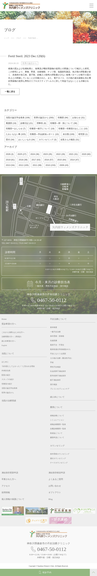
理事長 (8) (41, 123)
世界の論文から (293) (44, 117)
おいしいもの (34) (26, 139)
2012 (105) (24, 165)
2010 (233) (50, 165)
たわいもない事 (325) (16, 134)
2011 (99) (37, 165)
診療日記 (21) (26, 123)
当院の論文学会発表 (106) (18, 117)
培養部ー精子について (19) (41, 128)
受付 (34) (10, 139)
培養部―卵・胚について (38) (63, 123)
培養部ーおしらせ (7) (16, 128)
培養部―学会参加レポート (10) (44, 134)
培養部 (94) (63, 117)
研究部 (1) (83, 134)
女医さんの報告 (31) (69, 139)
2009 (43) (63, 165)
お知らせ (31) (78, 117)
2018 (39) (23, 160)
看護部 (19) (11, 123)
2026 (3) (10, 154)
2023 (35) (47, 154)
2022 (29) (60, 154)
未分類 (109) (68, 134)
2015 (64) (61, 160)
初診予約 (47, 572)
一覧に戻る (10, 91)
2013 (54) (10, 165)
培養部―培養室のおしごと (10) (72, 128)
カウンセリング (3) (47, 139)
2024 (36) (34, 154)
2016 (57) (48, 160)
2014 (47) (74, 160)
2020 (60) (86, 154)
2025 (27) (21, 154)
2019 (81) (10, 160)
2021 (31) (73, 154)
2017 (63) (35, 160)
